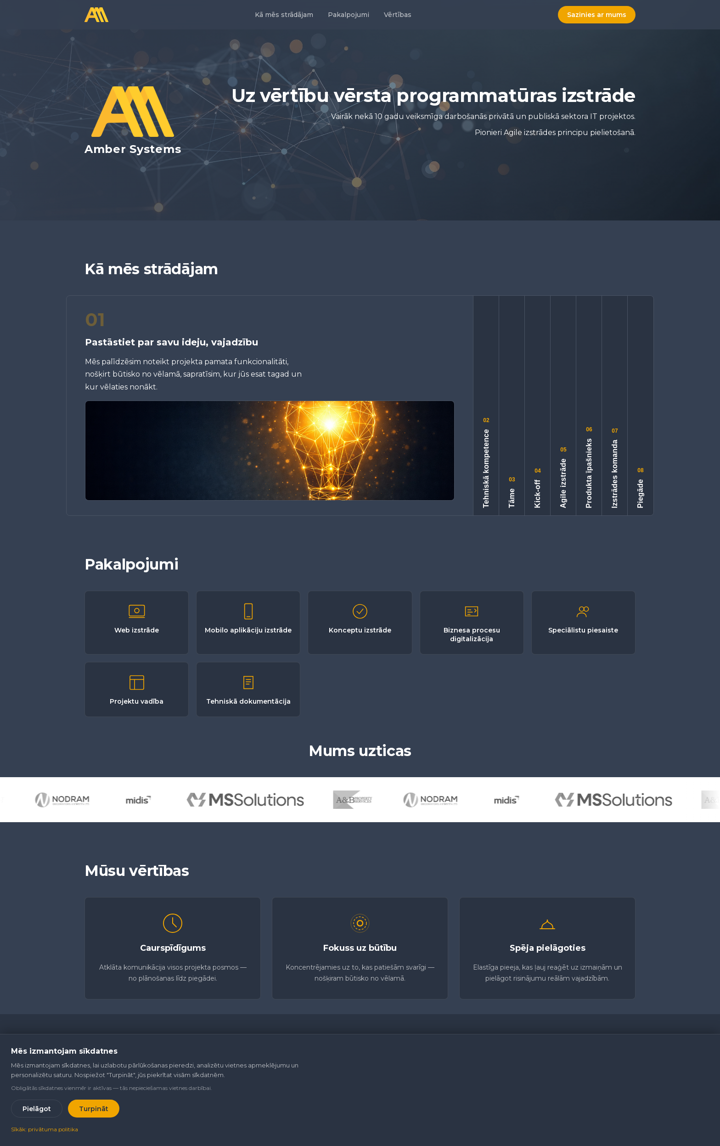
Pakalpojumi (348, 15)
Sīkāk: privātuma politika (44, 1129)
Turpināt (93, 1109)
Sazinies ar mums (596, 15)
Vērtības (397, 15)
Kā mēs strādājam (284, 15)
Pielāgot (36, 1109)
